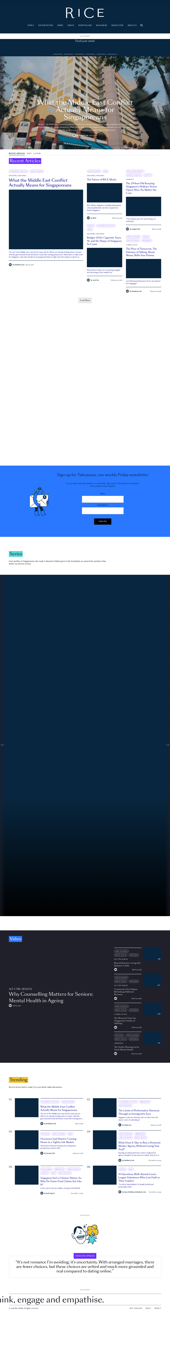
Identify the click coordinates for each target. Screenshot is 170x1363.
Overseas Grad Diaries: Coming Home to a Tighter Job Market (58, 1140)
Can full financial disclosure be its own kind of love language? (143, 282)
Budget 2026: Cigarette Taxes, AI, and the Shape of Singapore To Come (104, 241)
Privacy (157, 1308)
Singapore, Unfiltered (17, 176)
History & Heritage (134, 175)
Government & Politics (77, 95)
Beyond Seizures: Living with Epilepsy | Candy (127, 964)
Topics (30, 25)
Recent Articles (17, 154)
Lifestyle (147, 175)
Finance (91, 226)
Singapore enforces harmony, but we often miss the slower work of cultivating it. (138, 1119)
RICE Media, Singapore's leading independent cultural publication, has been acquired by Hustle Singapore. (104, 208)
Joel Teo (96, 280)
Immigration (144, 1102)
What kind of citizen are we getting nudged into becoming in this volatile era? (103, 271)
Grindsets (130, 179)
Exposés (122, 1169)
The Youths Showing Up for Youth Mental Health (126, 1048)
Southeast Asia (45, 25)
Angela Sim (136, 229)
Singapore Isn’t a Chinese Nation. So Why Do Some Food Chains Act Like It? (61, 1181)
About (148, 1308)
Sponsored (147, 240)
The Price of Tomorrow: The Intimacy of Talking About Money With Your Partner (141, 252)
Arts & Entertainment (135, 171)
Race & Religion (125, 1105)
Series (60, 25)
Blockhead (101, 25)
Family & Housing (133, 237)
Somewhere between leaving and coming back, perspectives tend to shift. (58, 1147)
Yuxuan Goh (50, 1153)
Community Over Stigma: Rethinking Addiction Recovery (126, 992)
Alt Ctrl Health (20, 989)
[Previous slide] (2, 102)
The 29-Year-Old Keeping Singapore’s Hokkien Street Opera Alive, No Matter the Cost (141, 188)
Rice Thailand (136, 1308)
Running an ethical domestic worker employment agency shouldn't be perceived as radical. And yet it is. (139, 1154)
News (29, 154)
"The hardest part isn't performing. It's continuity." (141, 220)
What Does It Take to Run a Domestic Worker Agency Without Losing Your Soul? (139, 1146)
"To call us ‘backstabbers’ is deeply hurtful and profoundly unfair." (135, 1186)
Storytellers (85, 25)
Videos (70, 25)
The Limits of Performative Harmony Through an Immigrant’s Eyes (138, 1112)
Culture (37, 154)
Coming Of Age (131, 245)
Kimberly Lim (83, 135)
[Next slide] (167, 102)
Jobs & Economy (95, 95)
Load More (85, 300)
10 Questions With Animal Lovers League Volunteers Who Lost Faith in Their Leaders (139, 1177)
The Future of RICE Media (101, 179)
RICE (94, 218)
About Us (132, 25)
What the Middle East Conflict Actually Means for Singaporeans (40, 183)
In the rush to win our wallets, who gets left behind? (60, 1188)
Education (119, 1035)
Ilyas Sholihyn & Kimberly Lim (135, 1192)
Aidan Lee (127, 1125)
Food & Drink (46, 1169)
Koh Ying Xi (50, 1193)
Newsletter (117, 25)
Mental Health (120, 955)
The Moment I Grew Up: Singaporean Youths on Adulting (125, 1021)
